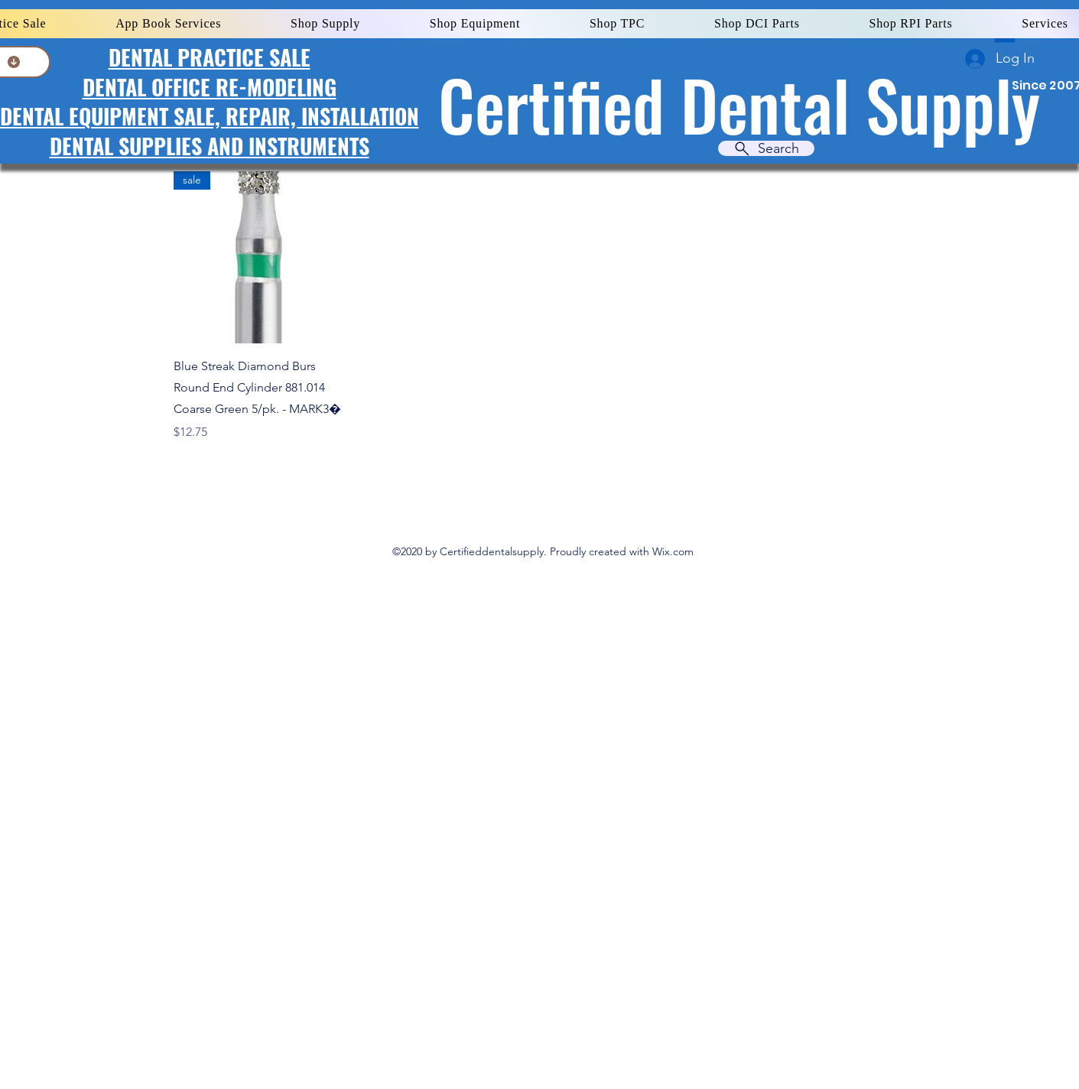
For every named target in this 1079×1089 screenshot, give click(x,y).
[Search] (766, 148)
